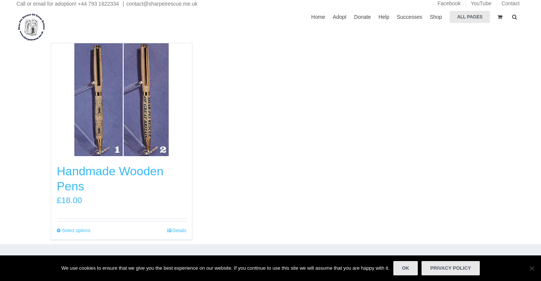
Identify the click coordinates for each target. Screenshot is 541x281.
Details (179, 230)
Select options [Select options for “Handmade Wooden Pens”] (76, 230)
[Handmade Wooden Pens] (121, 99)
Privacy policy (450, 268)
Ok (406, 268)
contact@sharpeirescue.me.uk (161, 4)
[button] (514, 16)
